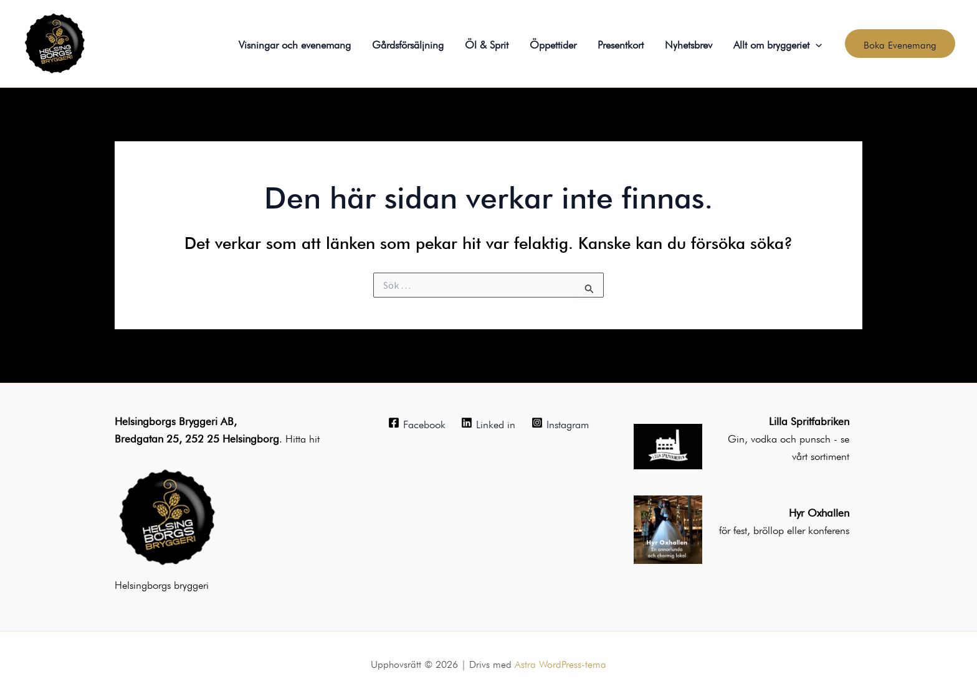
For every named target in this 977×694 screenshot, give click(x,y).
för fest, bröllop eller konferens (784, 529)
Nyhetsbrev (688, 43)
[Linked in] (488, 422)
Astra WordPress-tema (560, 662)
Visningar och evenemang (295, 43)
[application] (815, 43)
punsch (816, 437)
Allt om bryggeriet (777, 43)
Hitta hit (302, 437)
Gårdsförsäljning (408, 43)
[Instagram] (560, 422)
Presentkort (621, 43)
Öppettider (553, 43)
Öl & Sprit (486, 43)
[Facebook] (417, 422)
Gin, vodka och (763, 437)
